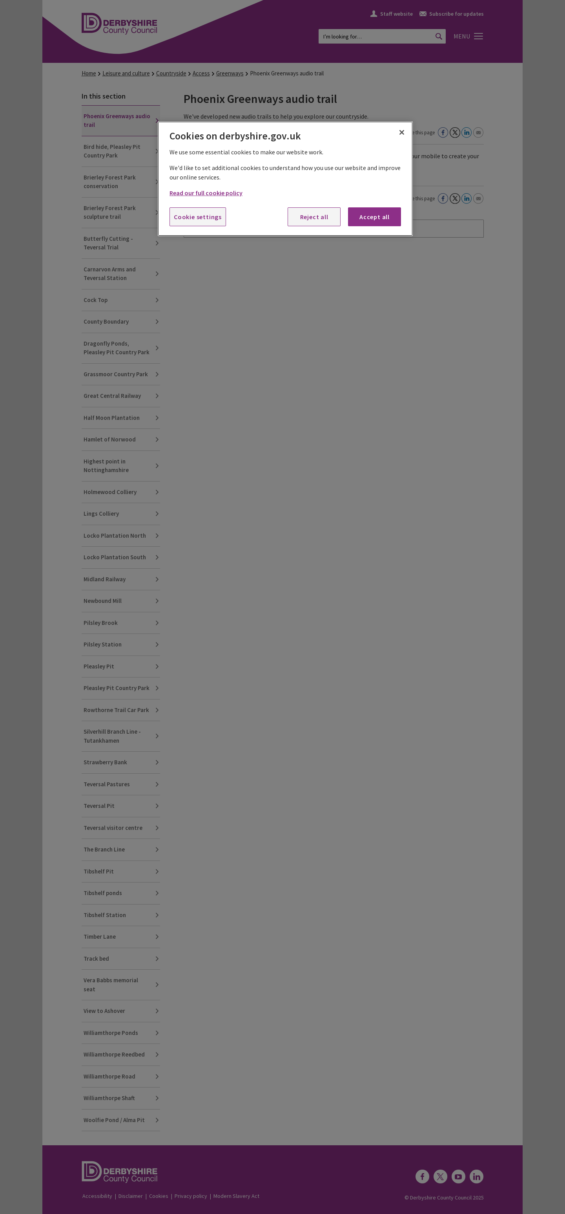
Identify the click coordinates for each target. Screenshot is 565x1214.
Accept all (374, 217)
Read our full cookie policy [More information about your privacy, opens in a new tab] (206, 193)
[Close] (401, 132)
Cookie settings (198, 217)
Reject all (314, 217)
